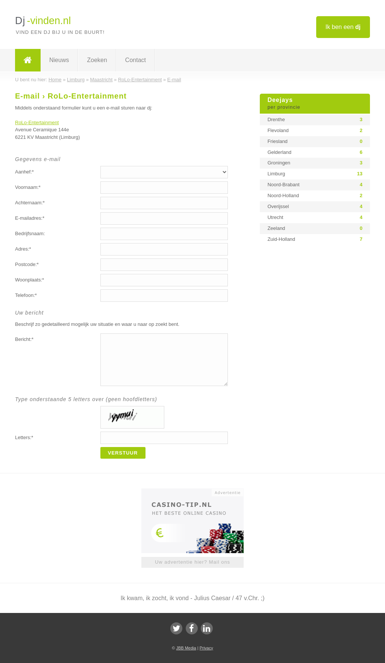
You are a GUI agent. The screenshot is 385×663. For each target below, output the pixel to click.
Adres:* (23, 249)
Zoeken (97, 60)
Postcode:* (27, 264)
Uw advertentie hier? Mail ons (192, 562)
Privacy (206, 648)
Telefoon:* (26, 295)
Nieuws (59, 60)
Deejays (314, 104)
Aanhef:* (24, 172)
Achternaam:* (30, 202)
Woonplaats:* (29, 280)
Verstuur (123, 453)
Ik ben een (343, 27)
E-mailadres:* (29, 218)
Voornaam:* (28, 187)
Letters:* (24, 437)
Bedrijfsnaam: (30, 233)
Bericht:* (24, 339)
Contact (135, 60)
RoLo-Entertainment (37, 122)
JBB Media (186, 648)
